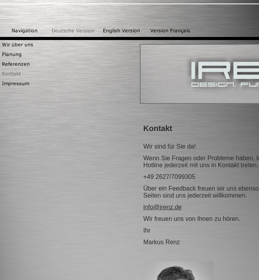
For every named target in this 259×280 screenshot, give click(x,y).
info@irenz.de (162, 207)
